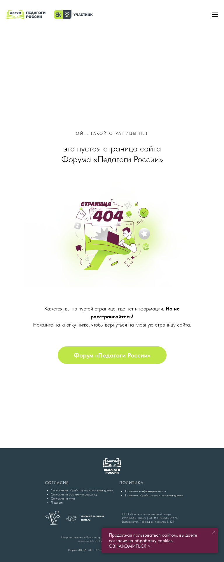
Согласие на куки (63, 498)
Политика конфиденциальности (145, 491)
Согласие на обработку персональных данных (82, 490)
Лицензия (57, 503)
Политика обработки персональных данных (154, 495)
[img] (112, 54)
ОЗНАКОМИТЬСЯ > (129, 546)
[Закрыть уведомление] (214, 532)
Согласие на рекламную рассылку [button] (74, 494)
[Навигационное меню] (215, 15)
